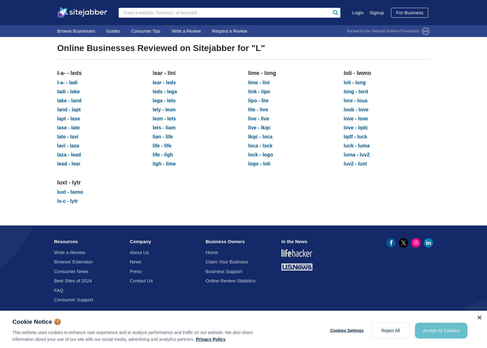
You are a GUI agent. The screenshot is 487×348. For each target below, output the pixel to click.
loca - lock (260, 145)
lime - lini (259, 82)
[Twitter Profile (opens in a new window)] (403, 243)
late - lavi (67, 136)
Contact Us (141, 280)
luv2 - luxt (355, 163)
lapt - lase (68, 118)
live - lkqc (259, 127)
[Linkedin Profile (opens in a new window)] (428, 243)
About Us (139, 252)
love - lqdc (356, 127)
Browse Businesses (76, 31)
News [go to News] (136, 261)
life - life (162, 145)
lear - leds (164, 82)
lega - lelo (164, 100)
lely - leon (164, 109)
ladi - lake (68, 91)
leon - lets (164, 118)
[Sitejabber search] (335, 13)
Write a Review (186, 31)
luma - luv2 (357, 154)
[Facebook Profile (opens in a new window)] (391, 243)
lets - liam (164, 127)
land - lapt (69, 109)
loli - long (355, 82)
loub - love (356, 109)
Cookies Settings (347, 334)
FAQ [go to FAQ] (58, 290)
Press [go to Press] (136, 271)
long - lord (356, 91)
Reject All (390, 333)
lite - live (258, 109)
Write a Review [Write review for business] (69, 252)
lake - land (69, 100)
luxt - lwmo (70, 192)
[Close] (479, 321)
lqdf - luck (355, 136)
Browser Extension (73, 261)
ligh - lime (164, 163)
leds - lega (165, 91)
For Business (409, 12)
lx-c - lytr (67, 201)
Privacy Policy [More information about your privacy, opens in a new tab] (210, 342)
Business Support (224, 271)
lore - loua (355, 100)
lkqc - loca (260, 136)
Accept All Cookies (441, 333)
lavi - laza (68, 145)
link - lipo (259, 91)
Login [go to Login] (358, 12)
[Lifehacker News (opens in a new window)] (296, 254)
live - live (258, 118)
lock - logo (260, 154)
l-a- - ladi (67, 82)
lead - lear (68, 163)
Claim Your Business (227, 261)
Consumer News (71, 271)
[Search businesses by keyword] (229, 13)
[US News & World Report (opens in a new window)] (296, 268)
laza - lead (69, 154)
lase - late (68, 127)
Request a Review (230, 31)
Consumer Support (73, 299)
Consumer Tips (146, 31)
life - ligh (163, 154)
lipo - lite (258, 100)
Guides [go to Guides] (113, 31)
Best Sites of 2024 (73, 280)
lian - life (163, 136)
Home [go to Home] (212, 252)
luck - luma (357, 145)
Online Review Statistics (231, 280)
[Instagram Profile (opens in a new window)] (416, 243)
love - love (356, 118)
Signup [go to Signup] (377, 12)
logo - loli (259, 163)
